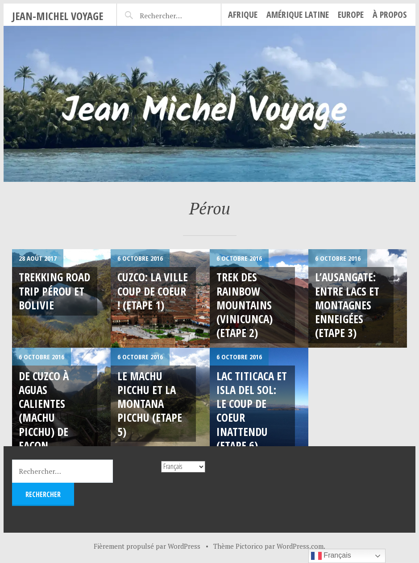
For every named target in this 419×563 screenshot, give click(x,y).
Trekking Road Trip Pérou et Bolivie (54, 290)
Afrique (242, 14)
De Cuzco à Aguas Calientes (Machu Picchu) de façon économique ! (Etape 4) (52, 424)
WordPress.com (300, 546)
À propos (390, 14)
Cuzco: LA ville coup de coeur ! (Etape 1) (152, 290)
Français (331, 556)
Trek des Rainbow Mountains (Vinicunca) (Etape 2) (244, 304)
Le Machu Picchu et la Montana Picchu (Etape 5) (149, 403)
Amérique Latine (297, 14)
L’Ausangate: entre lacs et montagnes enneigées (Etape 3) (347, 304)
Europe (351, 14)
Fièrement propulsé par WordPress (147, 546)
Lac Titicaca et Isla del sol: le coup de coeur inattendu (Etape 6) (251, 410)
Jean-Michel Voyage (57, 15)
